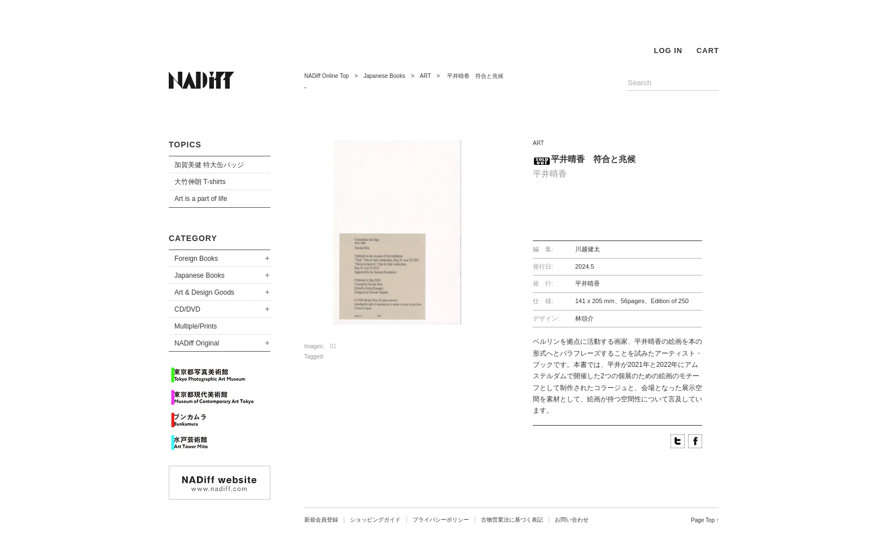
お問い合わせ (572, 520)
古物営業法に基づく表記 (512, 520)
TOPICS (185, 144)
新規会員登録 (321, 520)
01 (333, 346)
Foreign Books (196, 258)
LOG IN (668, 50)
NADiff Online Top (326, 76)
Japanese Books (199, 275)
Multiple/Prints (195, 326)
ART (425, 76)
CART (707, 50)
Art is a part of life (200, 199)
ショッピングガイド (375, 520)
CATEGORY (193, 238)
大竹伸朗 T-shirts (200, 182)
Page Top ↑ (705, 520)
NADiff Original (196, 343)
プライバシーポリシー (441, 520)
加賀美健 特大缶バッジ (209, 165)
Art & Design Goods (204, 292)
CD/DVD (187, 309)
